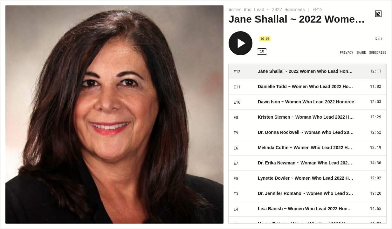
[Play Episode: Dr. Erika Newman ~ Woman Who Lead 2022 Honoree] (307, 163)
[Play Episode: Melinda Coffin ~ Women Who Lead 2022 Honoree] (307, 148)
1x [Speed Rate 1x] (262, 51)
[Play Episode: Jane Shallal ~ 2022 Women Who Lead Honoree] (307, 71)
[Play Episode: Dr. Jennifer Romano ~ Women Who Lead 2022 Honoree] (307, 193)
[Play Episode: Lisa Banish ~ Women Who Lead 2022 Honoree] (307, 209)
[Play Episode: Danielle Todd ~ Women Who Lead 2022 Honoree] (307, 86)
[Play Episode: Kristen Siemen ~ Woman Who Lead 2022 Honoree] (307, 117)
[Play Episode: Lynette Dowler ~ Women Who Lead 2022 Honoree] (307, 178)
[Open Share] (361, 53)
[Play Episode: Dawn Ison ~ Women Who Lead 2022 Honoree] (307, 102)
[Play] (240, 43)
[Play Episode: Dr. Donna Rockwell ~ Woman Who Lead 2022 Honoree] (307, 132)
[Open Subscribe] (377, 53)
